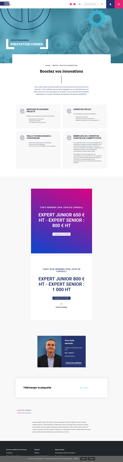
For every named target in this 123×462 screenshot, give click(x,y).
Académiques (10, 424)
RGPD (76, 458)
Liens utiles (94, 407)
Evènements (56, 414)
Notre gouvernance (31, 417)
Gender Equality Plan (32, 427)
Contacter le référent (73, 299)
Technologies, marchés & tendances (65, 389)
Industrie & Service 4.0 (40, 392)
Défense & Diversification (13, 392)
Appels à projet (59, 386)
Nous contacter (11, 439)
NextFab (36, 389)
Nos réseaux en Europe (33, 411)
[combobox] (102, 4)
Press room (29, 424)
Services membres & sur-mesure (16, 386)
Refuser (83, 458)
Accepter (91, 458)
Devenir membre (90, 4)
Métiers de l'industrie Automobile (100, 411)
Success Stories (11, 417)
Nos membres (10, 414)
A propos (9, 407)
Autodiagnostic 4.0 (39, 395)
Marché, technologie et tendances (15, 411)
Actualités (56, 411)
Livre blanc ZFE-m (58, 417)
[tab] (24, 347)
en (80, 4)
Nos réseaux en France (12, 427)
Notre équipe (30, 420)
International (29, 414)
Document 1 (84, 324)
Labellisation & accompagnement (64, 395)
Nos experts (58, 392)
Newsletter (79, 407)
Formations (9, 389)
